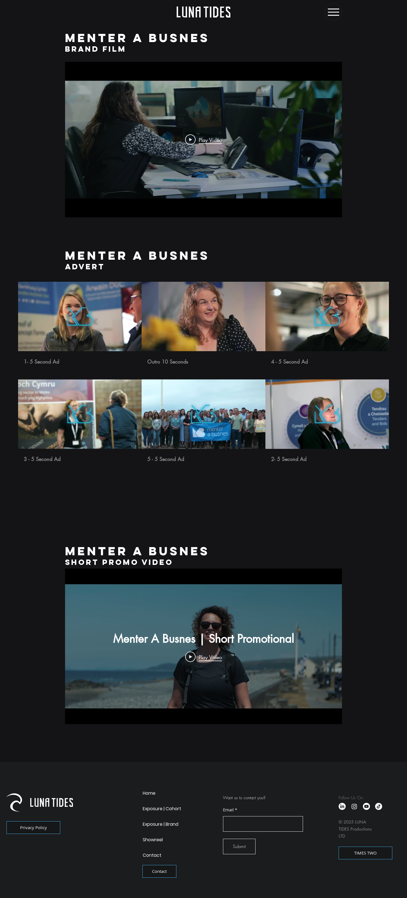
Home (149, 793)
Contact (152, 855)
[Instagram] (354, 806)
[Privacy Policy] (33, 827)
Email (228, 810)
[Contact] (159, 871)
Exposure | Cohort (162, 808)
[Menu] (333, 12)
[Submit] (239, 846)
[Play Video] (203, 139)
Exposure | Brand (160, 824)
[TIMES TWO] (365, 853)
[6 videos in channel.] (203, 372)
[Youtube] (366, 806)
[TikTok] (378, 806)
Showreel (153, 839)
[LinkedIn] (342, 806)
